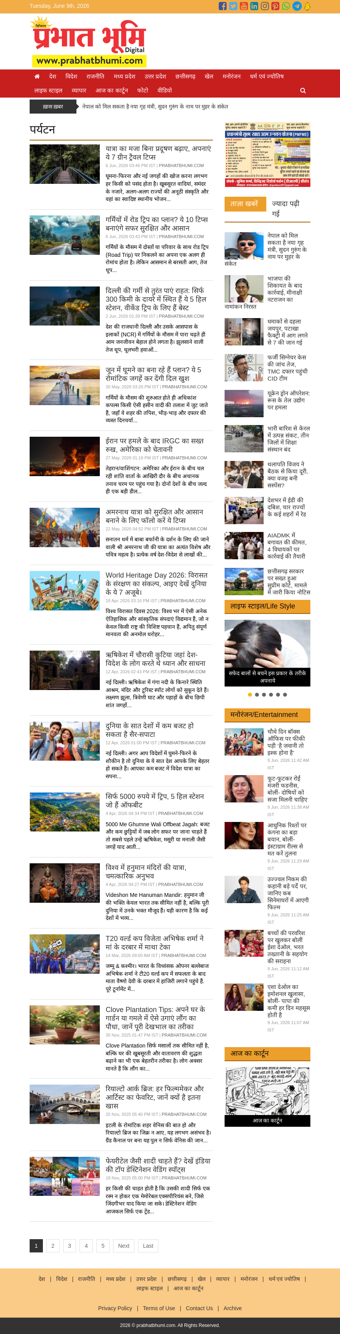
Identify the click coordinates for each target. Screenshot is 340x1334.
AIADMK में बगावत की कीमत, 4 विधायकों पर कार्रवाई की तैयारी (287, 546)
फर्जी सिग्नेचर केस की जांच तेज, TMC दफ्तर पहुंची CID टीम (287, 368)
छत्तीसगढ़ (185, 76)
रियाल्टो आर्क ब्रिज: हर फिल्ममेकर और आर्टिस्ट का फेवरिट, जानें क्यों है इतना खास (155, 1097)
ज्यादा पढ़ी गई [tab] (285, 209)
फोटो (142, 90)
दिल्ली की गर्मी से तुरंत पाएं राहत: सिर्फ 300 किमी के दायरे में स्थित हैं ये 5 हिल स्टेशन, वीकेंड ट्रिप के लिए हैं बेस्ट (156, 299)
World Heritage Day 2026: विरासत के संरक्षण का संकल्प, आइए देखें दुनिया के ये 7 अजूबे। (156, 583)
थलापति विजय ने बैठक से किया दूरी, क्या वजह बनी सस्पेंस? (287, 475)
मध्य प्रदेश (124, 76)
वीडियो (165, 90)
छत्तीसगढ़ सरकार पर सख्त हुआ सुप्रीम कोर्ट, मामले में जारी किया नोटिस (288, 582)
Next (123, 1246)
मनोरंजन (232, 76)
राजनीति (95, 76)
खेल (209, 76)
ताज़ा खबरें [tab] (244, 204)
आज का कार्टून (112, 90)
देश (52, 76)
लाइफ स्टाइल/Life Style (262, 606)
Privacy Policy (115, 1308)
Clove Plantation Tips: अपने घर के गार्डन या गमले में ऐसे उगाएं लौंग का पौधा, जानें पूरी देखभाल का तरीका (155, 1018)
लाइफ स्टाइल (48, 90)
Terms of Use (159, 1308)
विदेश (71, 76)
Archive (233, 1308)
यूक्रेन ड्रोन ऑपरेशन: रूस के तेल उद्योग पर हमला (288, 400)
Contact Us (199, 1308)
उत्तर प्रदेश (155, 76)
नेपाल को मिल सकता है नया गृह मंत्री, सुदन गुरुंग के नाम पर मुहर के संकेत (155, 106)
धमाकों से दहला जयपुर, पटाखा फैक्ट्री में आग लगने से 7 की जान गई (287, 332)
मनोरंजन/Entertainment (264, 715)
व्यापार (79, 90)
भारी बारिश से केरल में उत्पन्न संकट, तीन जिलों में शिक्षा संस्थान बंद (288, 439)
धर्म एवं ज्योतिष (266, 76)
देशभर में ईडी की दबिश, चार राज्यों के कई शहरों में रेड (286, 507)
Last (148, 1246)
